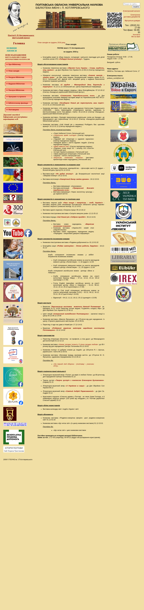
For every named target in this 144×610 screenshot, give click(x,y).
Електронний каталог (131, 11)
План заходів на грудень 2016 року (51, 42)
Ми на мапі (135, 37)
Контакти (136, 35)
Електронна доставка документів (132, 16)
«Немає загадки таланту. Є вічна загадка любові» (78, 344)
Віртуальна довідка (132, 21)
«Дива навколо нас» (61, 146)
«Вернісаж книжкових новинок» (68, 158)
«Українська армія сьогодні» (65, 135)
